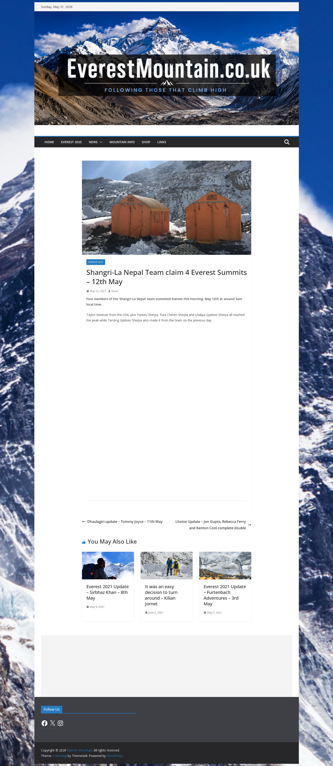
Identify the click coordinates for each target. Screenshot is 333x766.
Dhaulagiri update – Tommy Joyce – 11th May (122, 521)
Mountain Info (122, 142)
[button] (100, 142)
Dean (115, 291)
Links (161, 142)
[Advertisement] (166, 666)
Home (49, 142)
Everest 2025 (71, 142)
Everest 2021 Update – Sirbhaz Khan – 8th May (107, 592)
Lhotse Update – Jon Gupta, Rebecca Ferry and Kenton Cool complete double (213, 524)
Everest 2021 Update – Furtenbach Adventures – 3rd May (225, 595)
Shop (146, 142)
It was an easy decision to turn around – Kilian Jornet (161, 595)
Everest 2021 (95, 262)
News (93, 142)
